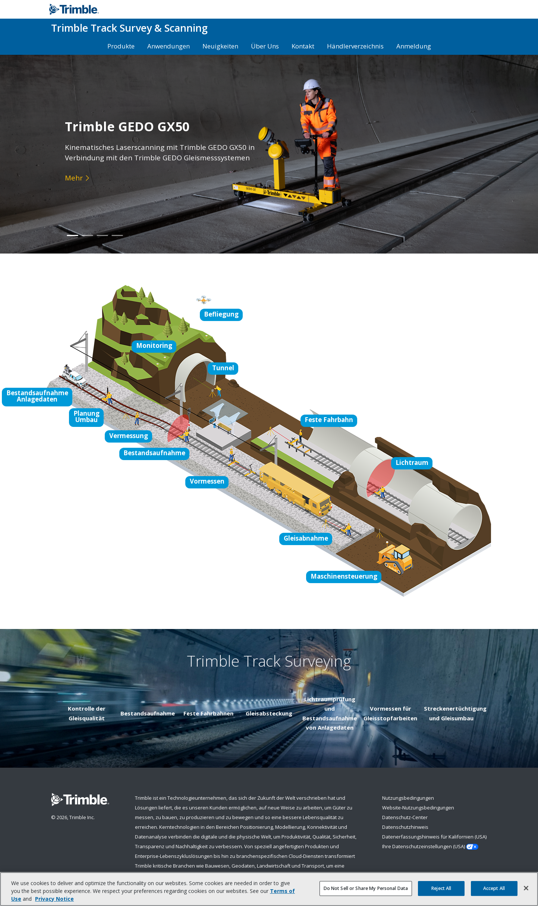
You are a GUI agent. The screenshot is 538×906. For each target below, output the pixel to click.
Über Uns (265, 46)
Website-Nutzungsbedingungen (418, 807)
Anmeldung (413, 46)
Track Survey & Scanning (129, 28)
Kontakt (303, 46)
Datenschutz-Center (405, 817)
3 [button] (102, 240)
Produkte (121, 46)
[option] (269, 154)
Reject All (441, 888)
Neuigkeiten (220, 46)
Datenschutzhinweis (405, 827)
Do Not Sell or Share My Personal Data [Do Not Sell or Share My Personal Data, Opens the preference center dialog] (366, 888)
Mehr (74, 177)
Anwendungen (168, 46)
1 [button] (72, 240)
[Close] (526, 889)
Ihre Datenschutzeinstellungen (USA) (430, 846)
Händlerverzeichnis (355, 46)
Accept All (494, 888)
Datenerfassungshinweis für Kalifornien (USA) (434, 836)
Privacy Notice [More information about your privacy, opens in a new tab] (54, 899)
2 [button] (87, 240)
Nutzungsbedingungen (408, 798)
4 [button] (117, 240)
